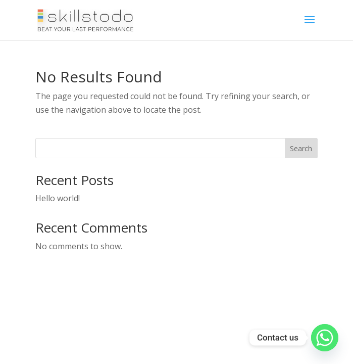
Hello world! (57, 198)
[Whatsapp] (324, 337)
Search (301, 148)
